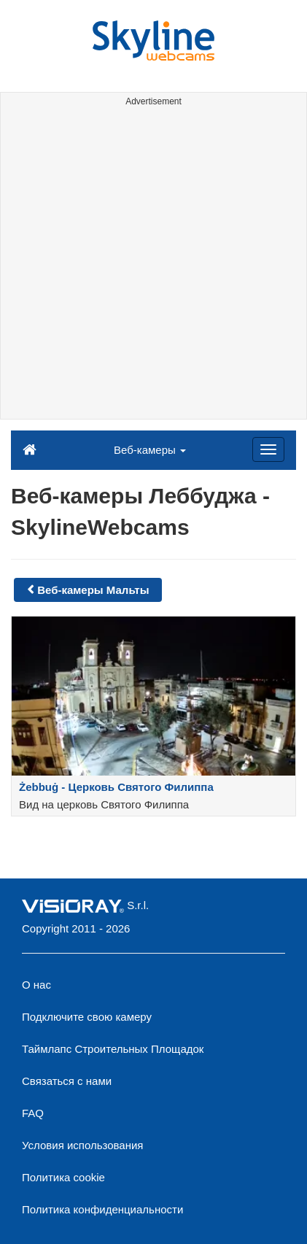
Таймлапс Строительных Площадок (112, 1049)
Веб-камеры (150, 450)
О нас (36, 984)
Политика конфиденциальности (102, 1209)
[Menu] (268, 449)
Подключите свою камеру (87, 1017)
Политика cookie (63, 1177)
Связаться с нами (67, 1081)
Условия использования (83, 1145)
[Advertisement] (153, 265)
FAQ (33, 1113)
